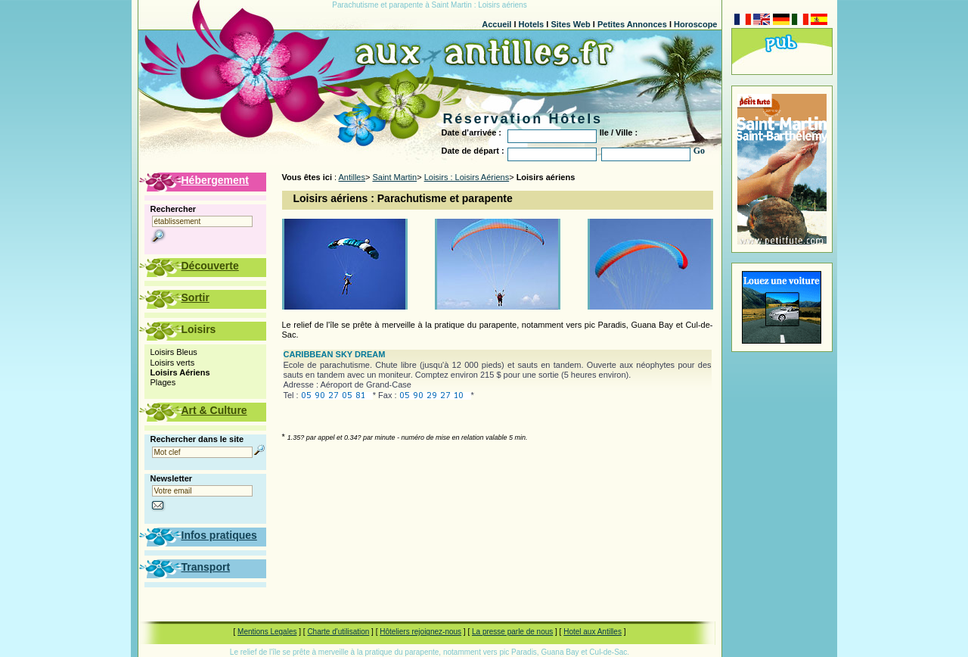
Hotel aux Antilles (592, 631)
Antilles (352, 177)
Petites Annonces (632, 24)
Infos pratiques (219, 535)
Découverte (210, 266)
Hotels (531, 24)
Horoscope (695, 24)
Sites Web (570, 24)
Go (699, 150)
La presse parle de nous (512, 631)
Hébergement (215, 180)
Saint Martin (394, 177)
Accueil (496, 24)
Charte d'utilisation (338, 631)
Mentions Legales (266, 631)
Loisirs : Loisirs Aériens (467, 177)
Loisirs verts (172, 362)
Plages (163, 382)
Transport (206, 567)
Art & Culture (214, 410)
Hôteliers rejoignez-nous (420, 631)
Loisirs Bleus (173, 352)
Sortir (195, 297)
